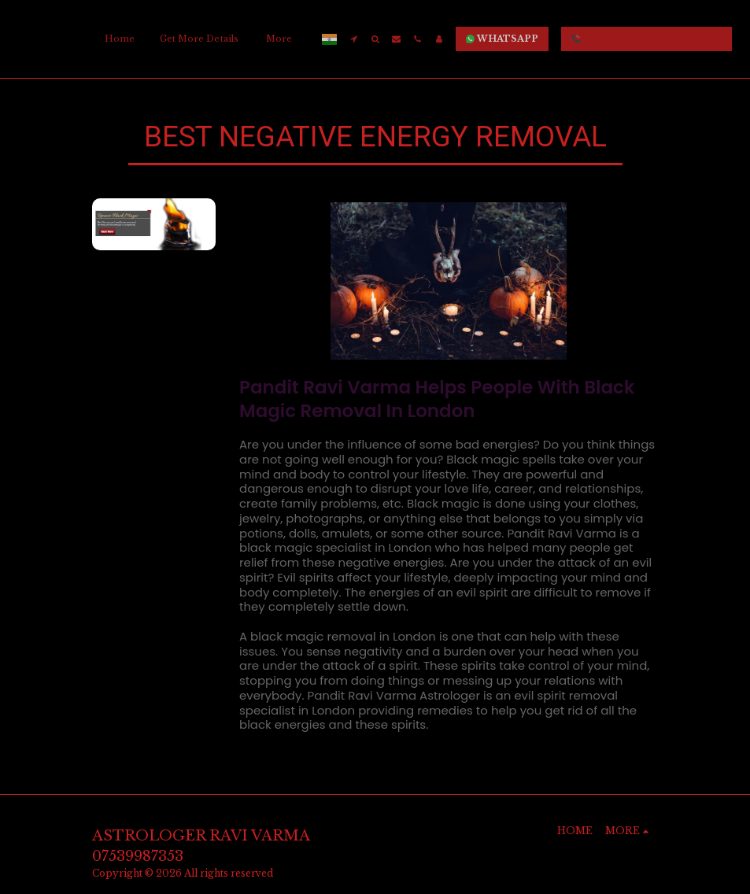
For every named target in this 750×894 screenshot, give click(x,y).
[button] (354, 39)
